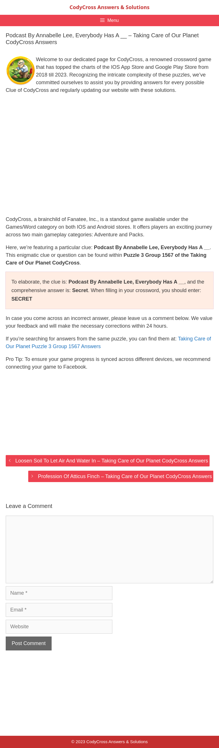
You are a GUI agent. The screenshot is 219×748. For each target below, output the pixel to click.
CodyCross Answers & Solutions (109, 7)
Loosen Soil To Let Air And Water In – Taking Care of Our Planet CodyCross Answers (111, 461)
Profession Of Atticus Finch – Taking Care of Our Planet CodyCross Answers (125, 476)
